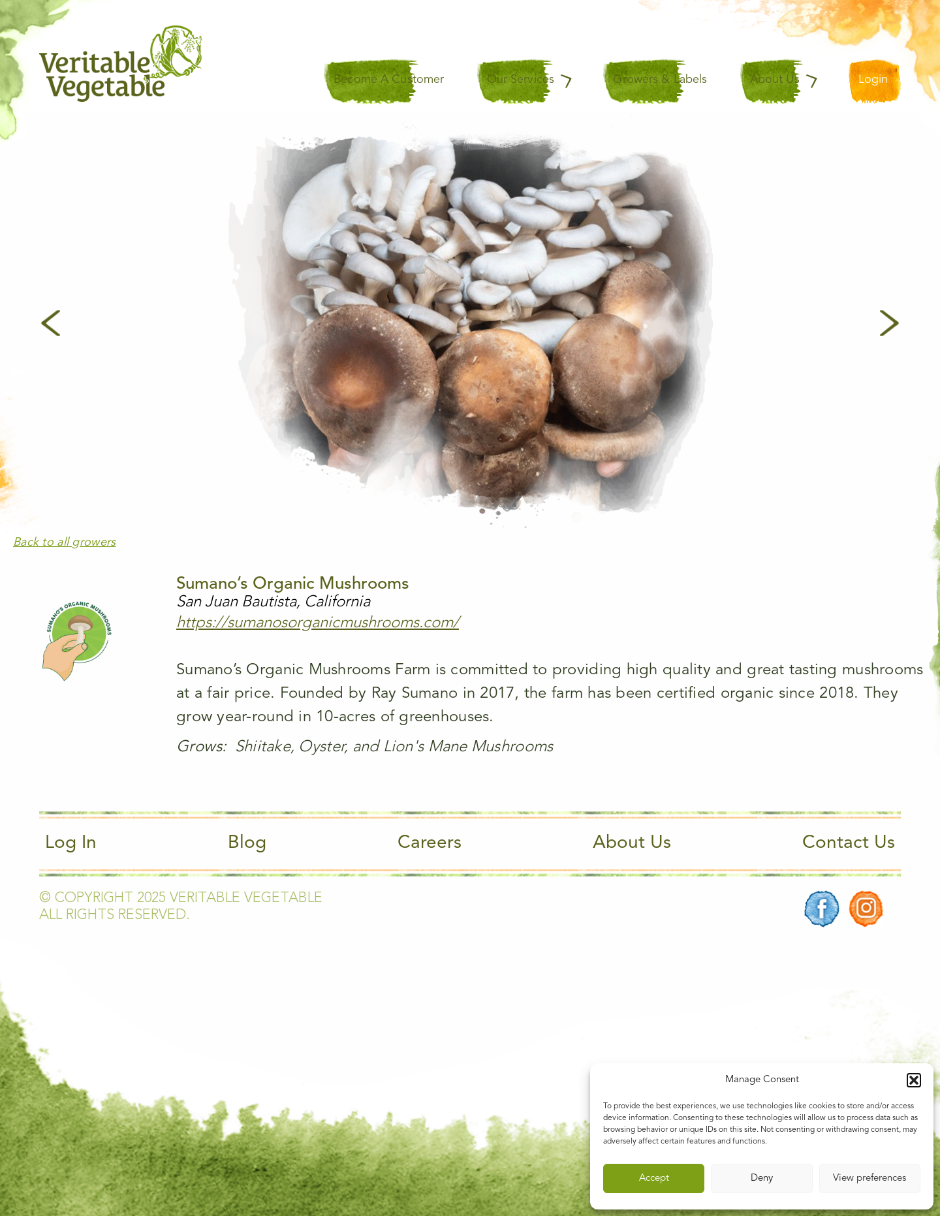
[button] (913, 1080)
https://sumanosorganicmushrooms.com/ (317, 623)
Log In (71, 843)
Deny (762, 1178)
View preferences (869, 1178)
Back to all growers (64, 542)
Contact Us (848, 843)
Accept (654, 1178)
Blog (247, 843)
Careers (430, 843)
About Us (632, 843)
